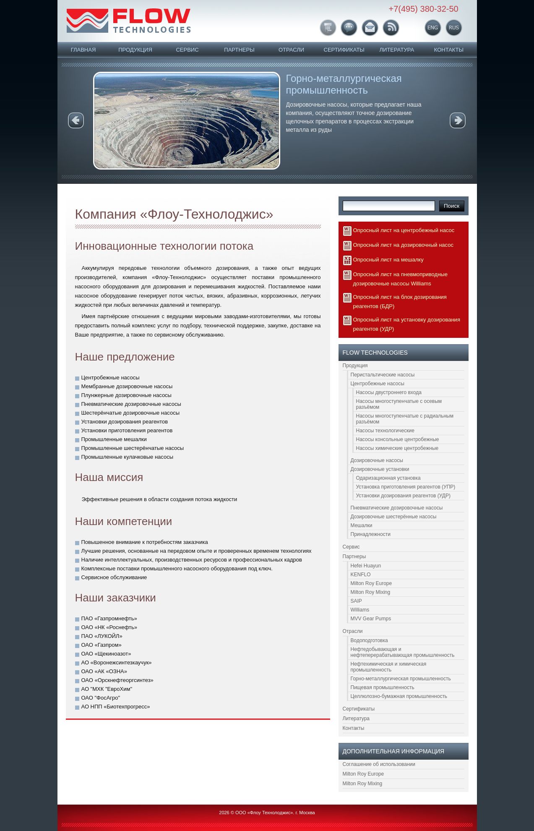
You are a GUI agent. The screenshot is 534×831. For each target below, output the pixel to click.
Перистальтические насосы (383, 375)
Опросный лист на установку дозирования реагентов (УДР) (406, 324)
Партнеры (239, 50)
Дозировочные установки (380, 469)
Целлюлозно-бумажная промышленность (399, 696)
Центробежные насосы (377, 384)
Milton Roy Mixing (371, 592)
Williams (360, 610)
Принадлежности (371, 534)
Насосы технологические (385, 431)
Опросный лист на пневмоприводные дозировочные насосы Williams (400, 279)
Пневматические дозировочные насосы (397, 508)
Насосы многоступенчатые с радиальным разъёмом (404, 419)
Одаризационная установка (388, 478)
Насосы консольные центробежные (397, 439)
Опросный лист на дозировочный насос (403, 245)
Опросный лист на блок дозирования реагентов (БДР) (400, 301)
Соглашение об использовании (379, 764)
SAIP (356, 601)
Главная (83, 50)
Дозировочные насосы (377, 460)
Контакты (449, 50)
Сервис (187, 50)
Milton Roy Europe (371, 583)
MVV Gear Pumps (371, 619)
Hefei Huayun (366, 566)
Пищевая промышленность (382, 687)
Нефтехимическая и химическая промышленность (389, 667)
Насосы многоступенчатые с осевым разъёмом (399, 404)
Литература (397, 50)
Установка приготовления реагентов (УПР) (406, 487)
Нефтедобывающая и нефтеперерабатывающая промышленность (403, 652)
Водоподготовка (369, 640)
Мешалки (361, 525)
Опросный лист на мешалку (388, 259)
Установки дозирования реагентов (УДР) (403, 496)
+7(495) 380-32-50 (423, 8)
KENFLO (361, 575)
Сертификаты (344, 50)
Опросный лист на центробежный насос (404, 230)
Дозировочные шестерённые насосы (394, 517)
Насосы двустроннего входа (389, 392)
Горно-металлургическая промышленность (344, 84)
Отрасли (291, 50)
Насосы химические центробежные (397, 448)
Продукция (135, 50)
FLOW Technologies (128, 20)
